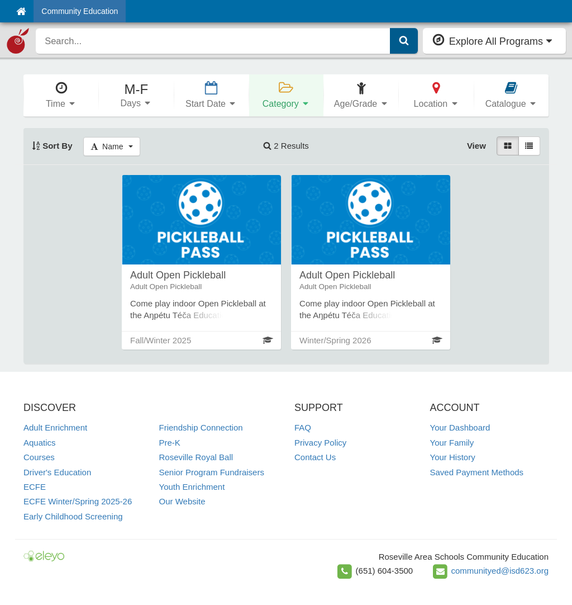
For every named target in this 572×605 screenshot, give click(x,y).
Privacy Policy (320, 442)
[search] (213, 41)
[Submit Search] (404, 41)
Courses (39, 457)
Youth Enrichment (192, 486)
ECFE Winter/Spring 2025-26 (77, 501)
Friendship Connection (201, 427)
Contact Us (315, 457)
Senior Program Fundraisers (211, 472)
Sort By (52, 145)
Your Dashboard (460, 427)
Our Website (182, 501)
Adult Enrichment (55, 427)
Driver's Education (57, 472)
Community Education (79, 11)
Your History (452, 457)
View (476, 145)
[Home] (21, 11)
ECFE (34, 486)
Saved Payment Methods (477, 472)
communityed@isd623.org (500, 570)
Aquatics (39, 442)
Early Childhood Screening (73, 516)
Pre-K (169, 442)
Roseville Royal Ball (196, 457)
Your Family (452, 442)
